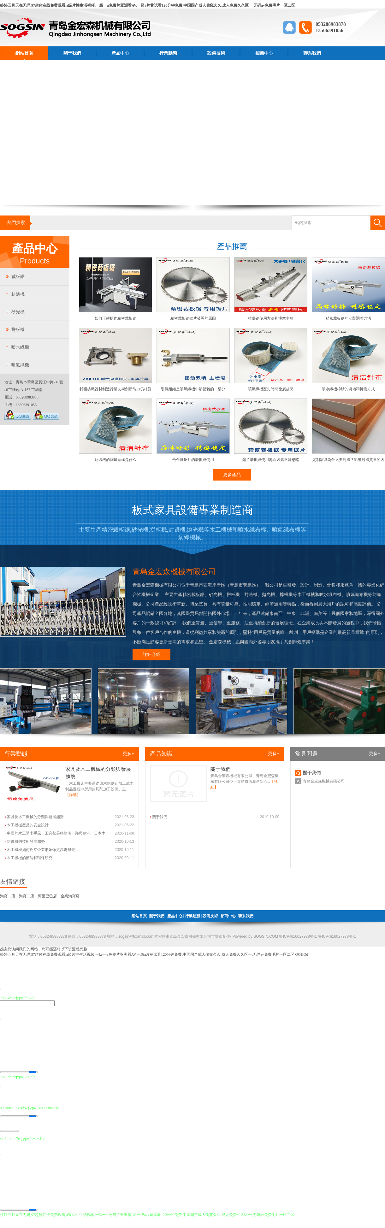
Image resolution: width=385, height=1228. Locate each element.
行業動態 (168, 53)
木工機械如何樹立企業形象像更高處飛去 (41, 849)
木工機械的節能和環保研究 (29, 858)
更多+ (128, 753)
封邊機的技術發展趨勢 (26, 841)
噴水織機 (20, 347)
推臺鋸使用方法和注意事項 (270, 318)
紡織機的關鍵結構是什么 (115, 460)
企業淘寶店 (70, 896)
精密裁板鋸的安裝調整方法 (348, 318)
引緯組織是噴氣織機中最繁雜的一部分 (193, 389)
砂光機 (18, 312)
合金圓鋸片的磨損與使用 (193, 460)
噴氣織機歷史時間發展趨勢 (270, 389)
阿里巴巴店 (47, 896)
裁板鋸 (18, 276)
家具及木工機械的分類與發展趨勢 (35, 817)
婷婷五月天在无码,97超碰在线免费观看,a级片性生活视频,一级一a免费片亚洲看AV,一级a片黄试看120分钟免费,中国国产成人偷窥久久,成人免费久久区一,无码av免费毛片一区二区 (147, 5)
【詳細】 (72, 795)
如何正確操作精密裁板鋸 (115, 318)
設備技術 (216, 53)
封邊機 (18, 294)
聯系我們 (312, 53)
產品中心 (120, 53)
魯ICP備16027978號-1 (336, 936)
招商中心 (264, 53)
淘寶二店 (26, 896)
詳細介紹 (151, 654)
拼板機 (18, 329)
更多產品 (232, 474)
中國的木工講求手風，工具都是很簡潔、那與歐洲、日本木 (56, 833)
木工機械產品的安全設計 (28, 825)
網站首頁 (24, 53)
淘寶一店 (7, 896)
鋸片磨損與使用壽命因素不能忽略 (270, 460)
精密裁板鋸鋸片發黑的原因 (193, 318)
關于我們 (72, 53)
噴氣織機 (20, 365)
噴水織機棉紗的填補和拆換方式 (348, 389)
